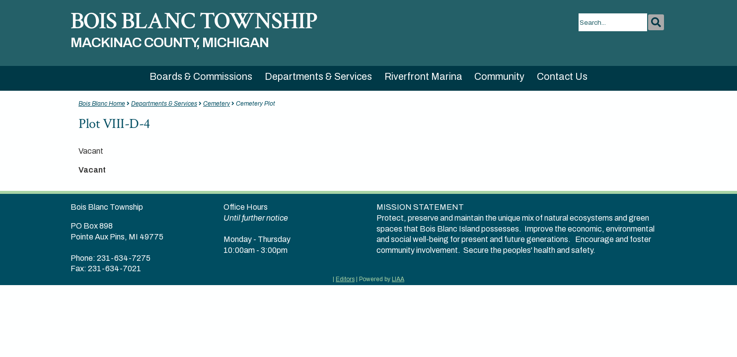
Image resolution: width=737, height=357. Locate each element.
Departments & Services (318, 76)
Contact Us (562, 76)
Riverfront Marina (423, 76)
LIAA (398, 279)
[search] (613, 22)
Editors (345, 279)
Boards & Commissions (200, 76)
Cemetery (216, 103)
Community (499, 76)
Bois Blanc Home (101, 103)
